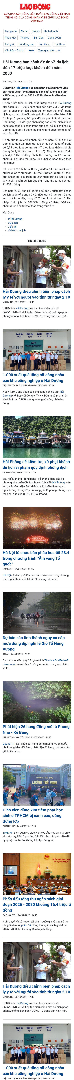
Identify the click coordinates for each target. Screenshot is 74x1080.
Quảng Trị (9, 743)
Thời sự (24, 37)
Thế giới (9, 44)
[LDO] (37, 267)
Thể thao (59, 44)
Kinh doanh (51, 31)
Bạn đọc (38, 37)
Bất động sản (26, 44)
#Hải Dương (15, 219)
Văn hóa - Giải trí (14, 50)
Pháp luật (10, 37)
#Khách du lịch (17, 230)
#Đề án (12, 226)
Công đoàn (54, 37)
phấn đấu (26, 925)
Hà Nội (7, 575)
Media (24, 31)
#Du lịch (13, 222)
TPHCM (7, 832)
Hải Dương (21, 87)
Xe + (31, 50)
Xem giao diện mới (49, 50)
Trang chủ (11, 31)
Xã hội (36, 31)
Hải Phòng (58, 482)
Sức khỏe (44, 44)
